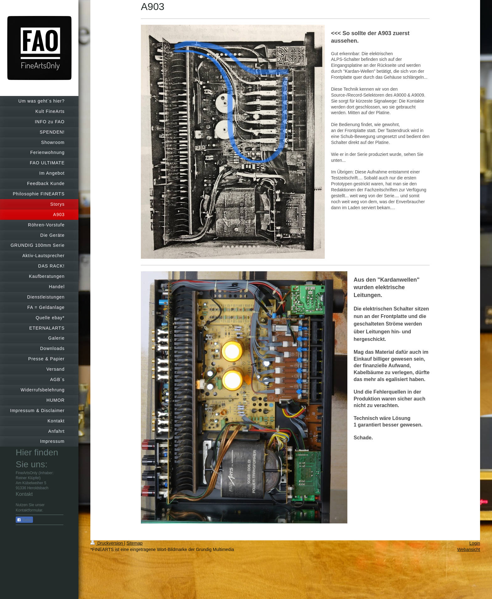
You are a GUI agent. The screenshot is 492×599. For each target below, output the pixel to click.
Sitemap (134, 543)
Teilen (24, 520)
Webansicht (468, 549)
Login (474, 543)
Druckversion (107, 543)
